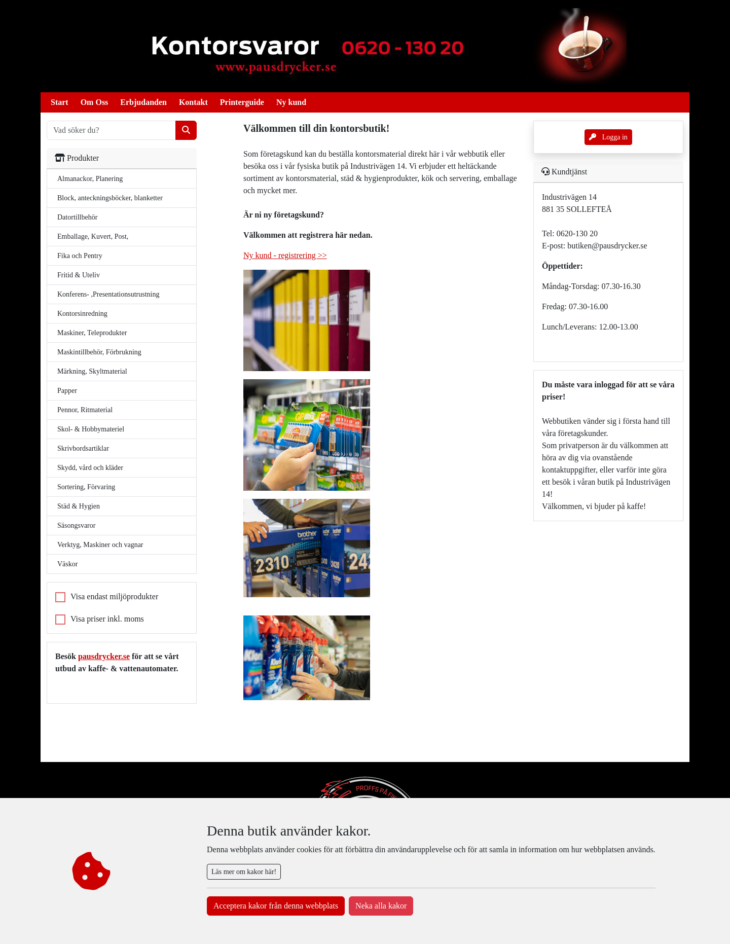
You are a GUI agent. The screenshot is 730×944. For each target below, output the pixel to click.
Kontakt (193, 102)
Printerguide (242, 102)
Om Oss (94, 102)
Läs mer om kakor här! (243, 872)
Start (59, 102)
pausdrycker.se (104, 656)
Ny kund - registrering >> (285, 255)
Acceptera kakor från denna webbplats (275, 905)
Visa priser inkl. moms (107, 618)
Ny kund (291, 102)
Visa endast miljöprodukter (114, 596)
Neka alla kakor (381, 905)
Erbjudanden (143, 102)
